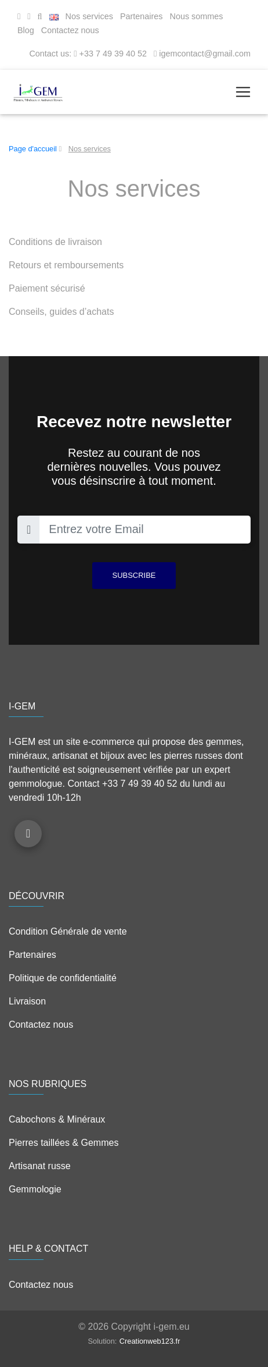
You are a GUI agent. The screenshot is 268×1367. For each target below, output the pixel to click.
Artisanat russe (40, 1166)
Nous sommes (196, 16)
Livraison (27, 1001)
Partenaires (141, 16)
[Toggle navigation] (243, 92)
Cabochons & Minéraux (57, 1119)
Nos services (89, 16)
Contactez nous (70, 30)
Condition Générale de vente (68, 931)
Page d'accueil (33, 148)
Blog (25, 30)
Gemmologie (35, 1189)
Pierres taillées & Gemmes (63, 1143)
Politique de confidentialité (63, 978)
